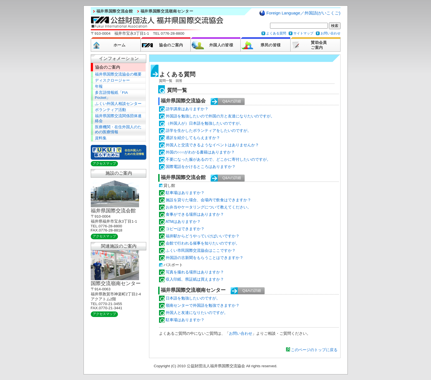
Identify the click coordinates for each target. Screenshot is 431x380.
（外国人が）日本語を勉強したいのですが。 (204, 123)
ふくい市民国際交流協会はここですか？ (201, 250)
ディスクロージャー (112, 80)
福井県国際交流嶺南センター (166, 11)
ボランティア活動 (110, 110)
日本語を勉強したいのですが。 (193, 298)
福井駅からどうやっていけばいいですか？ (203, 236)
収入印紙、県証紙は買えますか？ (195, 279)
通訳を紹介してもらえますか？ (193, 137)
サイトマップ (303, 33)
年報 (99, 86)
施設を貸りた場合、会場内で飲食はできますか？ (208, 200)
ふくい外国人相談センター (118, 104)
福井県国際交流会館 (114, 11)
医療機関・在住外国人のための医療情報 (118, 129)
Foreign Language (303, 13)
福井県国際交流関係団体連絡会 (118, 118)
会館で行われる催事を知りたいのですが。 (203, 243)
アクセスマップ (104, 163)
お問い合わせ (331, 33)
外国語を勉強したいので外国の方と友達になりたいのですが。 (220, 116)
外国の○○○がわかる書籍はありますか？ (200, 152)
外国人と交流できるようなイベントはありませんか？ (212, 145)
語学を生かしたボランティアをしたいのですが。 (208, 130)
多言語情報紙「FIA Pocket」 (111, 95)
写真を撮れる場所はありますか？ (195, 272)
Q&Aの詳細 (231, 101)
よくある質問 (276, 33)
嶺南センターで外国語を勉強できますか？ (203, 305)
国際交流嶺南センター (116, 283)
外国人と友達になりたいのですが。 (197, 312)
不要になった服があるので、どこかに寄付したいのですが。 (218, 159)
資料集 (101, 138)
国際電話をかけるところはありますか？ (201, 166)
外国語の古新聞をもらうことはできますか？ (204, 257)
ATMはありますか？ (183, 221)
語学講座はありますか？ (187, 109)
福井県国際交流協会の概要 (118, 74)
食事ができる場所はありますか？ (195, 214)
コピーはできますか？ (185, 229)
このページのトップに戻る (314, 350)
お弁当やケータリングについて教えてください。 (208, 207)
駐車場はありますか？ (185, 192)
